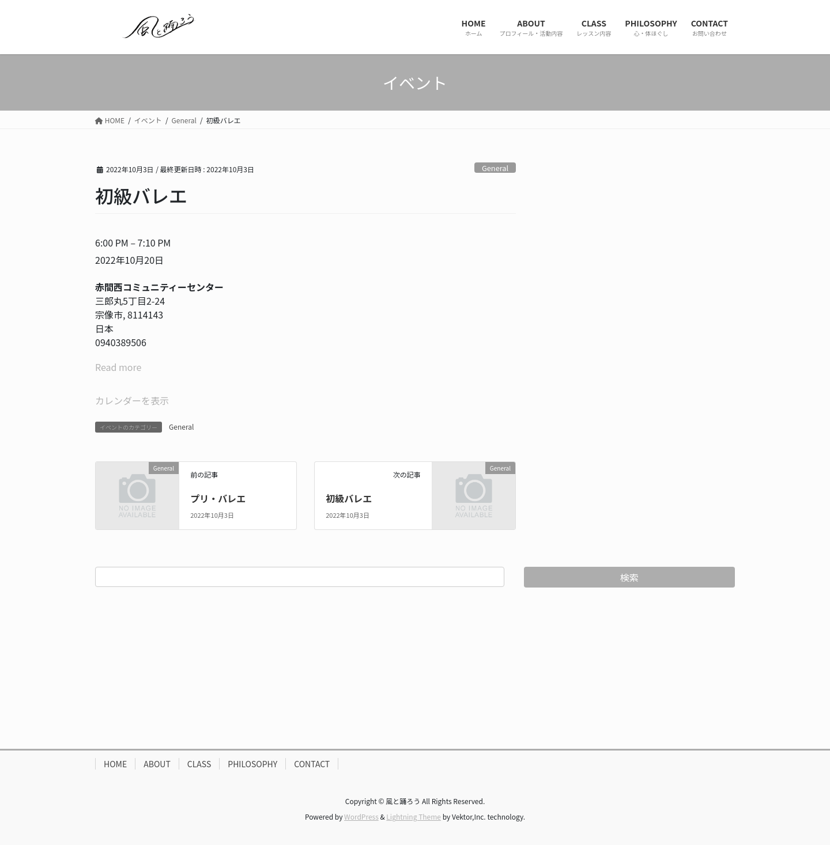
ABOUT (157, 764)
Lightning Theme (413, 816)
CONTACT (312, 764)
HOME (115, 764)
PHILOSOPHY (252, 764)
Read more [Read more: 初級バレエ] (118, 367)
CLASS (199, 764)
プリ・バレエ (218, 498)
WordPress (361, 816)
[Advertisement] (415, 668)
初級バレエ (349, 498)
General (495, 167)
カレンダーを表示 (132, 400)
